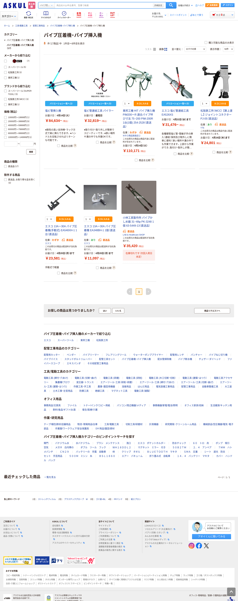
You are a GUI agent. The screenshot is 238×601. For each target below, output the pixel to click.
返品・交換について (13, 536)
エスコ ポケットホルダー (151, 443)
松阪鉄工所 (102, 340)
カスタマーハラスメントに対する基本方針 (71, 537)
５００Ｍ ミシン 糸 (80, 456)
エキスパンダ (74, 363)
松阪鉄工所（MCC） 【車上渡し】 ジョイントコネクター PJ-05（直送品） (216, 114)
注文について (10, 526)
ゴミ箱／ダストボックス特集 (209, 575)
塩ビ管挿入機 (53, 110)
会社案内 (57, 526)
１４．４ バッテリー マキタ (193, 456)
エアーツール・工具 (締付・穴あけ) (157, 382)
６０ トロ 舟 (201, 443)
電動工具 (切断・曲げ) (86, 378)
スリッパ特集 (36, 580)
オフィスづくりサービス (70, 583)
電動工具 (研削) (134, 378)
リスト (150, 49)
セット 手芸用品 (53, 456)
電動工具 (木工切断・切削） (162, 378)
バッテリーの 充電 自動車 (91, 451)
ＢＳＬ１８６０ (107, 456)
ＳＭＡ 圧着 (191, 451)
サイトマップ (104, 526)
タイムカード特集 (79, 575)
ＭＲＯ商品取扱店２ (132, 136)
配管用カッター (52, 354)
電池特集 (64, 575)
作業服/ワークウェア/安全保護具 (72, 428)
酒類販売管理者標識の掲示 (112, 547)
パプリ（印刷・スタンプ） (156, 533)
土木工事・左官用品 (63, 390)
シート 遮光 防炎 (214, 451)
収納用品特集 (182, 580)
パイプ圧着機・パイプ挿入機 (62, 26)
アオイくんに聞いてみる (211, 536)
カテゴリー (9, 16)
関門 (46, 443)
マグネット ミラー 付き (152, 447)
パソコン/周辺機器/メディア (131, 405)
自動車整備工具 (210, 386)
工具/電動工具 (21, 26)
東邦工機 (85, 340)
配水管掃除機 (164, 359)
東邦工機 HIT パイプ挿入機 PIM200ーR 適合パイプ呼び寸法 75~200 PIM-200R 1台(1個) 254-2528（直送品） (139, 118)
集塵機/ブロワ (62, 382)
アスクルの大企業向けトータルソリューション (163, 545)
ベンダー (71, 354)
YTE (202, 128)
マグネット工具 (119, 390)
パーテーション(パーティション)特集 (150, 575)
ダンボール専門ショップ (69, 580)
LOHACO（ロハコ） (154, 526)
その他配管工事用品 (97, 363)
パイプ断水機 (185, 359)
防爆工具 (84, 390)
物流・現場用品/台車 (87, 424)
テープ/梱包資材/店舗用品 (57, 424)
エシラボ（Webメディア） (157, 539)
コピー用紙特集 (13, 575)
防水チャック (179, 443)
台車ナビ (102, 580)
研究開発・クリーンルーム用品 (180, 424)
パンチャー (196, 354)
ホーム (7, 26)
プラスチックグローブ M (76, 499)
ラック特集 (188, 575)
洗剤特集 (23, 580)
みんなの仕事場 (153, 536)
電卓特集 (53, 575)
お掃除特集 (11, 580)
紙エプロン (136, 499)
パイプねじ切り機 (218, 354)
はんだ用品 (143, 386)
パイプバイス (51, 359)
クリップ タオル (131, 451)
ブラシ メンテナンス (107, 443)
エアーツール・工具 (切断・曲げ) (197, 382)
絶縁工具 (99, 390)
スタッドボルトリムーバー (78, 359)
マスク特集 (149, 580)
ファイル (72, 405)
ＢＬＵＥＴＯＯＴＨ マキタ (162, 451)
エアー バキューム (132, 456)
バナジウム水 (62, 443)
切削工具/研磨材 (134, 424)
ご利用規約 (105, 529)
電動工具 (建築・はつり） (194, 378)
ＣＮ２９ (64, 451)
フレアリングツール (116, 354)
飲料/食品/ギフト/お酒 (64, 409)
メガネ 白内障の (64, 447)
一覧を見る (50, 477)
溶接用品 (126, 386)
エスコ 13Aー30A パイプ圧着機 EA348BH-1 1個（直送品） (100, 230)
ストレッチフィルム (47, 499)
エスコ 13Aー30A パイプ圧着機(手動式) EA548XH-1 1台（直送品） (61, 230)
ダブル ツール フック (93, 447)
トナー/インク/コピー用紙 (96, 405)
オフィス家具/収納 (194, 405)
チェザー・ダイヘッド (210, 359)
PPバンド (118, 499)
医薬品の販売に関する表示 (112, 550)
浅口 (128, 443)
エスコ (48, 243)
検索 (171, 5)
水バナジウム (83, 443)
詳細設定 (158, 5)
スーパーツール (66, 340)
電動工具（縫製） (142, 390)
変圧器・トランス (85, 382)
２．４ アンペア (202, 447)
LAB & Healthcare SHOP (134, 235)
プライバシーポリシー (110, 533)
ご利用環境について (109, 536)
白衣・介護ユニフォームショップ (20, 583)
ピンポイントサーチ (93, 583)
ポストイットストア (47, 583)
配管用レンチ (177, 354)
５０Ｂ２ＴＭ (179, 447)
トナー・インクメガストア (34, 575)
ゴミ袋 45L (101, 499)
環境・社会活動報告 (62, 533)
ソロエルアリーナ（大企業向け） (160, 529)
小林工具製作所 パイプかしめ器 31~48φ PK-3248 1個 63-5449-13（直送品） (138, 221)
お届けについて (11, 529)
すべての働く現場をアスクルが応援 (125, 580)
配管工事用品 (39, 26)
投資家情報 (58, 529)
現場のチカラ (89, 580)
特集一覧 (109, 583)
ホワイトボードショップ (120, 575)
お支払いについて (12, 533)
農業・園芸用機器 (106, 386)
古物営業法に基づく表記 (111, 543)
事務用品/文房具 (52, 405)
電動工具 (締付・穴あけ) (56, 378)
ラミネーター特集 (98, 575)
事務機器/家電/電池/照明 (165, 405)
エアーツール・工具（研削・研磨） (116, 382)
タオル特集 (50, 580)
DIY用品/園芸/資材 (105, 428)
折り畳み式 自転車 (159, 456)
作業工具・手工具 (82, 386)
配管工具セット (107, 359)
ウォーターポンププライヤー (148, 354)
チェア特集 (175, 575)
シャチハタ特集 (198, 580)
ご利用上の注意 (107, 539)
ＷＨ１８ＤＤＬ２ (122, 447)
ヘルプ (201, 5)
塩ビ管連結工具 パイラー (99, 110)
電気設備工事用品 (165, 386)
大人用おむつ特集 (165, 580)
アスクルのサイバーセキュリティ (68, 543)
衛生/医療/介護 (90, 409)
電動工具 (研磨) (111, 378)
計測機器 (154, 424)
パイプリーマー (91, 354)
